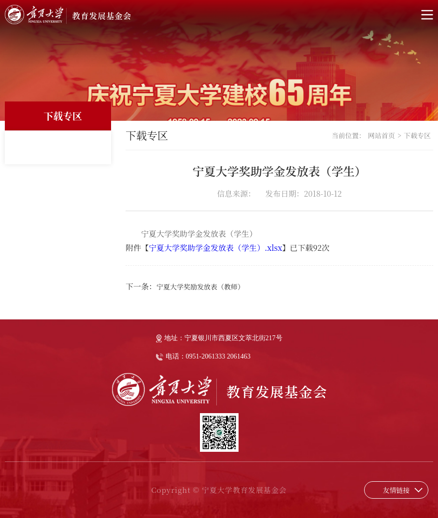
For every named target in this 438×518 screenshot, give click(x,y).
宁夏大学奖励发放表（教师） (200, 286)
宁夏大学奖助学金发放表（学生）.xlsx (215, 247)
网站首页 (381, 135)
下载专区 (417, 135)
